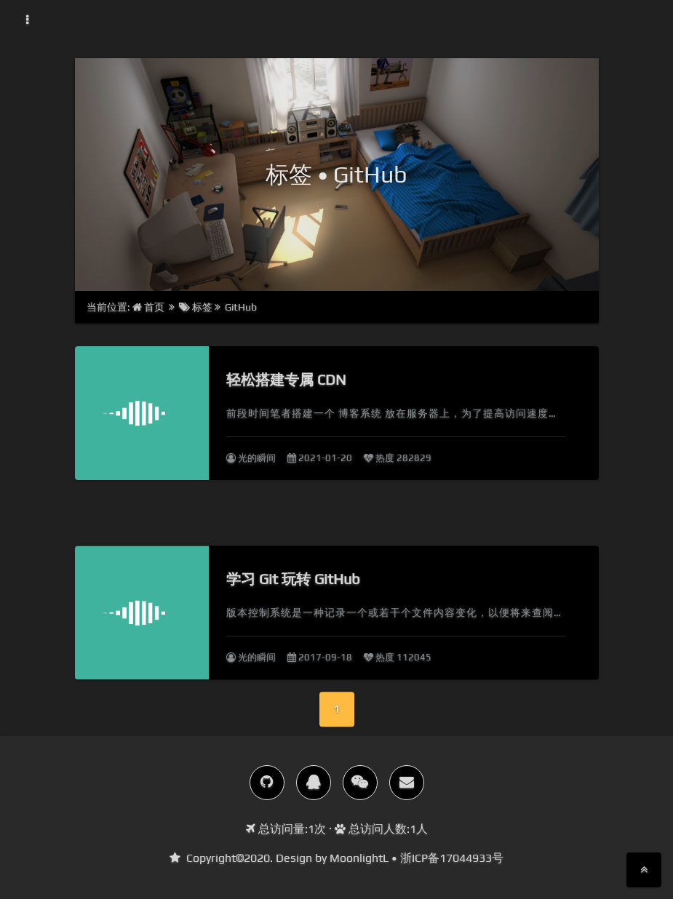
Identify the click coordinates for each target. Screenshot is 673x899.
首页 (149, 307)
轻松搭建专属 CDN (286, 379)
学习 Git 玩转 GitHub (293, 602)
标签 (195, 307)
